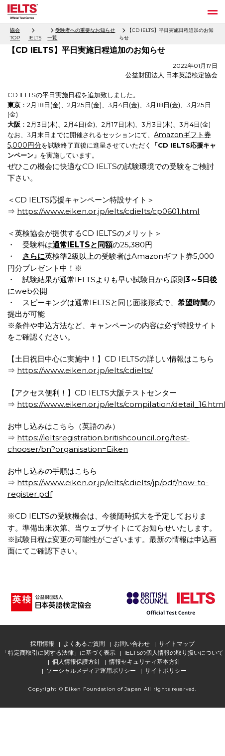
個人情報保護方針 (76, 661)
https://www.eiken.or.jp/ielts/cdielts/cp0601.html (108, 211)
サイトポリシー (166, 670)
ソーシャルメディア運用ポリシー (91, 670)
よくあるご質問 (84, 643)
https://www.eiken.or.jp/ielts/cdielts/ (85, 370)
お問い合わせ (132, 643)
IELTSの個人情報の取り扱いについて (174, 652)
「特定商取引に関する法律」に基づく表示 (58, 652)
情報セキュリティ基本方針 (145, 661)
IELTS (34, 37)
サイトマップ (177, 643)
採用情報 (42, 643)
